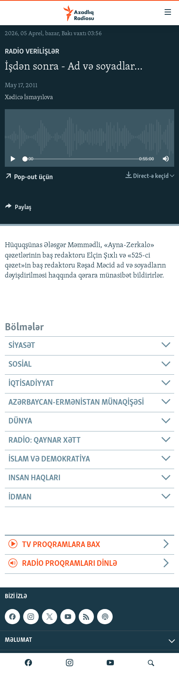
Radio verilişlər (32, 52)
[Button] (18, 209)
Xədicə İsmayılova (29, 97)
